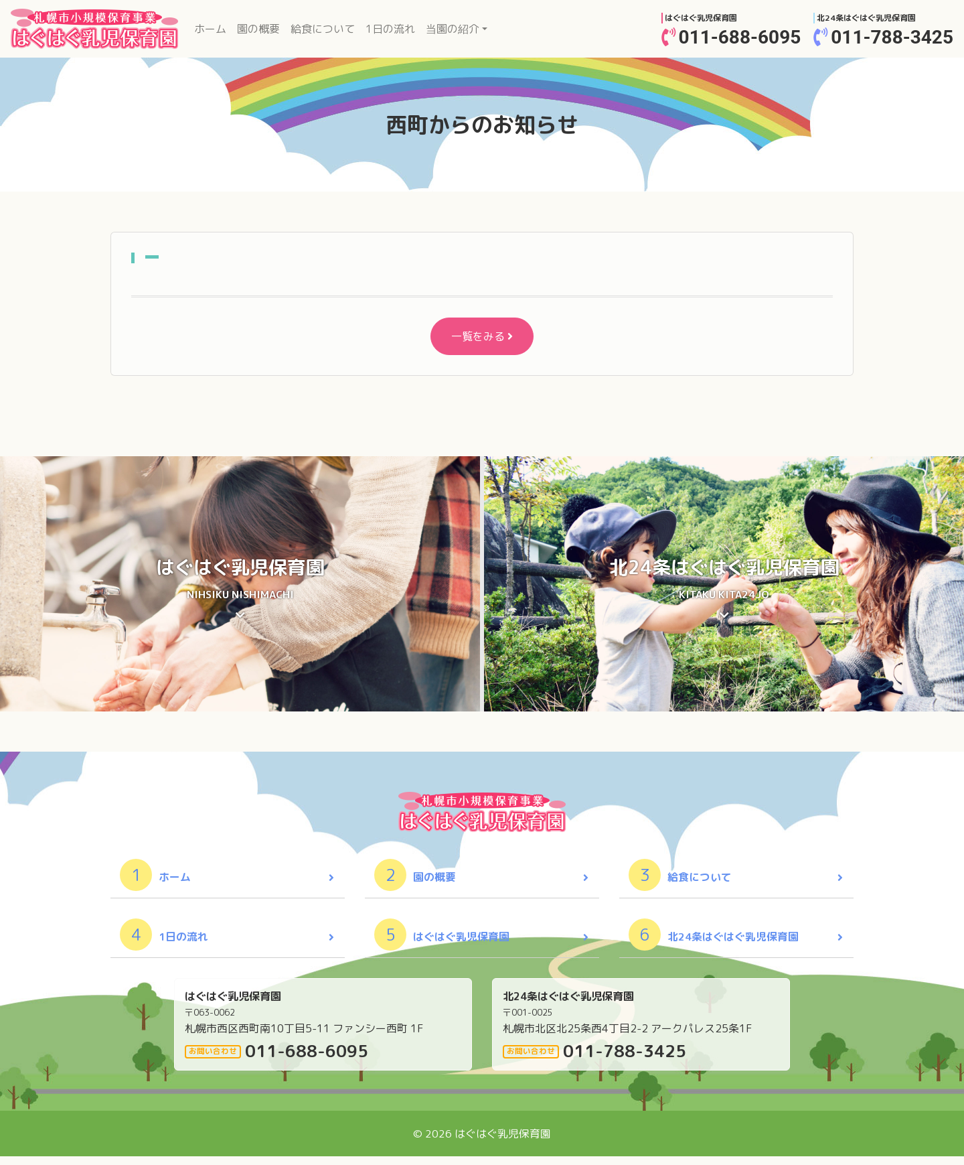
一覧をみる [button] (482, 336)
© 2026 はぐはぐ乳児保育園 (482, 1142)
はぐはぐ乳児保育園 (443, 943)
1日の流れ (390, 28)
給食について (323, 28)
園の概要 (258, 28)
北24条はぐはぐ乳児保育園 (715, 943)
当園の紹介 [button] (452, 28)
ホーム (213, 28)
